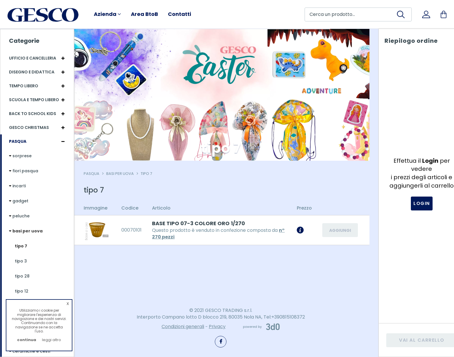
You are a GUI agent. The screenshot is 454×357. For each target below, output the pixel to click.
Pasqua (93, 173)
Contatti (179, 14)
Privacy (217, 326)
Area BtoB (144, 14)
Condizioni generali (183, 326)
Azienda (107, 14)
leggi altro (51, 340)
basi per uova (122, 173)
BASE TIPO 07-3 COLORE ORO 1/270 (200, 223)
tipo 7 (148, 173)
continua (26, 340)
